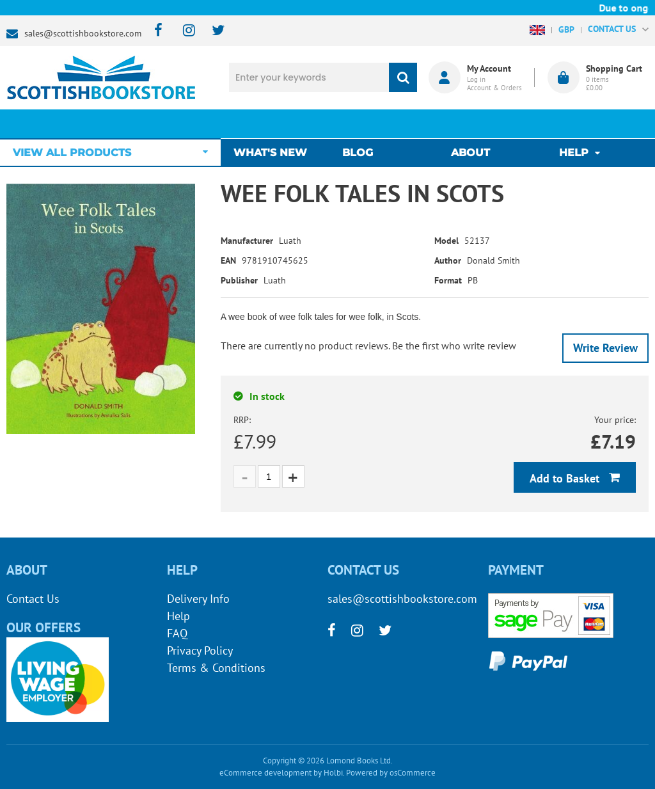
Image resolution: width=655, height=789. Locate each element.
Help (178, 616)
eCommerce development (265, 772)
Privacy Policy (200, 650)
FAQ (177, 633)
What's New (276, 124)
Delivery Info (198, 598)
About (470, 124)
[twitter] (212, 31)
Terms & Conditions (216, 667)
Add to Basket (566, 478)
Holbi (333, 772)
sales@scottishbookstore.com (82, 33)
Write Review (605, 347)
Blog (360, 124)
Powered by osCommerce (391, 772)
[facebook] (154, 31)
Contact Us (32, 598)
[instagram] (183, 31)
